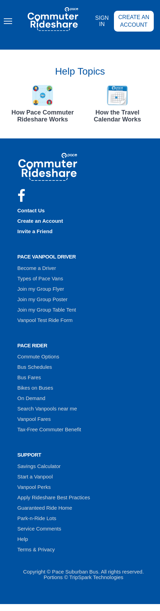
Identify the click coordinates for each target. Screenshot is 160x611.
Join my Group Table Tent (46, 310)
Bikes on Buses (35, 388)
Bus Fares (29, 377)
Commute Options (38, 356)
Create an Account (134, 21)
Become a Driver (36, 268)
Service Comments (39, 529)
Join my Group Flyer (40, 289)
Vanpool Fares (34, 419)
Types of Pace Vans (40, 278)
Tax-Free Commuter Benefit (49, 429)
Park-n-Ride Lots (36, 518)
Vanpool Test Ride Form (45, 320)
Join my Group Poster (42, 299)
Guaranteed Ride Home (44, 508)
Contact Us (31, 210)
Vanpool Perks (34, 487)
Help (22, 539)
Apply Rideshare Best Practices (53, 497)
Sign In (102, 21)
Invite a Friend (35, 231)
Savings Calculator (39, 466)
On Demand (31, 398)
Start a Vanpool (35, 477)
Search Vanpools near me (47, 408)
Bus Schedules (34, 367)
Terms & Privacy (36, 549)
